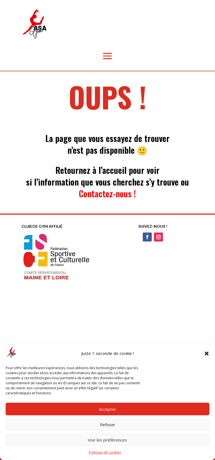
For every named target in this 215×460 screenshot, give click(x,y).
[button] (206, 353)
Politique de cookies (105, 452)
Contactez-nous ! (107, 193)
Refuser (107, 424)
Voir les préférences (107, 440)
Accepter (107, 409)
